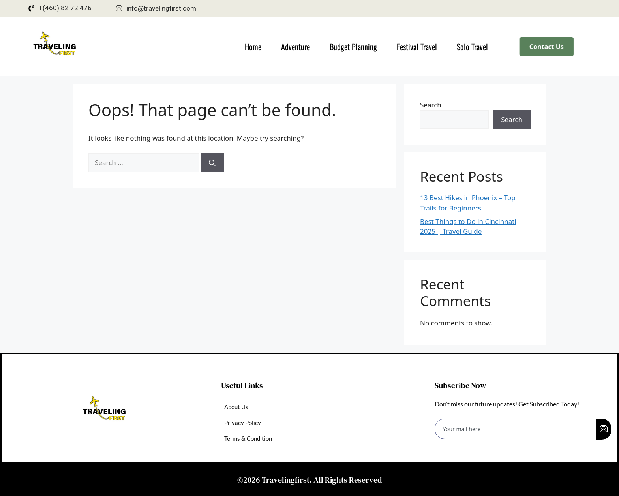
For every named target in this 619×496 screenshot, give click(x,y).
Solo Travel (472, 47)
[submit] (603, 429)
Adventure (295, 47)
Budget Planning (353, 47)
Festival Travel (417, 47)
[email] (515, 429)
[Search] (212, 162)
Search (430, 104)
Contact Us (546, 46)
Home (253, 47)
